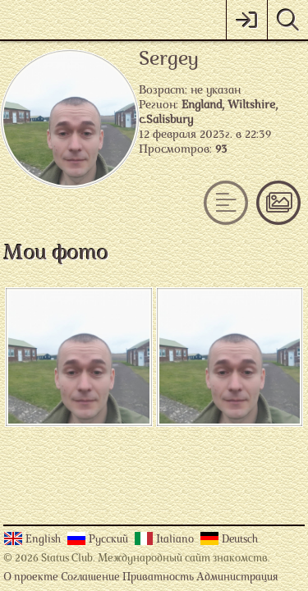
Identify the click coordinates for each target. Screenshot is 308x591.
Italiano (176, 539)
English (44, 539)
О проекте (30, 577)
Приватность (158, 577)
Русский (110, 539)
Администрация (237, 577)
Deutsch (240, 539)
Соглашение (90, 577)
